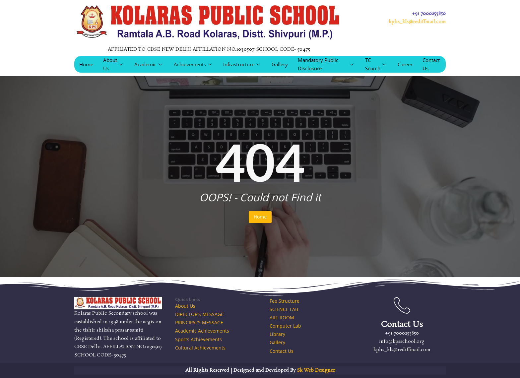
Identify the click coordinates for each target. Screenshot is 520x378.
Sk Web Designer (316, 370)
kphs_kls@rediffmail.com (417, 22)
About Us (113, 64)
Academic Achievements (202, 331)
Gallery (280, 64)
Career (405, 64)
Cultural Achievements (200, 348)
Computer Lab (285, 326)
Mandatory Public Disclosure (326, 64)
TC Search (376, 64)
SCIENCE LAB (284, 309)
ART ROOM (282, 317)
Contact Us (431, 64)
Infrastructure (242, 64)
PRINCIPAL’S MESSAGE (199, 322)
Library (277, 334)
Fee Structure (284, 301)
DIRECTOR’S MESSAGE (199, 314)
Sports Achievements (198, 339)
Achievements (193, 64)
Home (86, 64)
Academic (149, 64)
